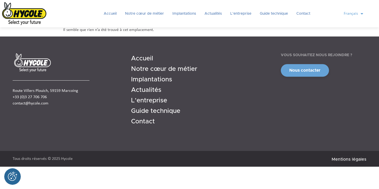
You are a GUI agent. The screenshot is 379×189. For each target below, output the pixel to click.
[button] (305, 71)
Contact (303, 13)
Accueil (110, 13)
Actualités (213, 13)
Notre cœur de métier (144, 13)
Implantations (184, 13)
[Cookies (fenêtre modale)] (12, 176)
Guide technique (274, 13)
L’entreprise (240, 13)
